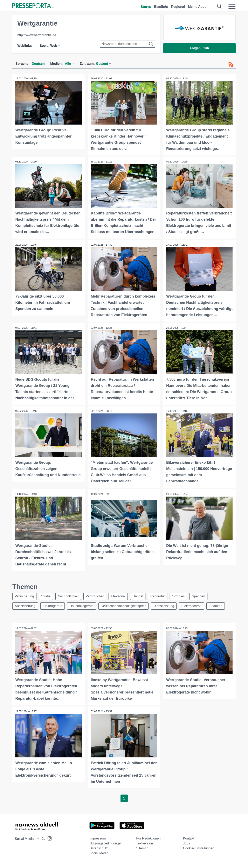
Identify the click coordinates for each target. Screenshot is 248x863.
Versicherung (24, 596)
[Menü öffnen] (232, 6)
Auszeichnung (25, 606)
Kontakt (188, 838)
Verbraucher (97, 596)
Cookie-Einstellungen (198, 848)
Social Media (98, 853)
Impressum (97, 838)
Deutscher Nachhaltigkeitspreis (125, 606)
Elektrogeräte (53, 606)
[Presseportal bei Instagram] (48, 838)
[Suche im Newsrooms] (127, 44)
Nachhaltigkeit (69, 596)
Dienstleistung (166, 606)
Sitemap (142, 848)
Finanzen (219, 606)
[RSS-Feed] (231, 64)
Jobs (186, 843)
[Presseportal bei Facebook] (37, 838)
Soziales (183, 596)
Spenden (203, 596)
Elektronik (120, 596)
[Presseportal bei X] (42, 838)
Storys (146, 6)
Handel (141, 596)
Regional (178, 6)
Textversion (144, 843)
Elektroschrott (195, 606)
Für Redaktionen (148, 838)
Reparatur (161, 596)
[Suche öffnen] (219, 6)
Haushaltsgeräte (83, 606)
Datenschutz (98, 848)
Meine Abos (197, 6)
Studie (46, 596)
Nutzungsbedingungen (105, 843)
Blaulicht (161, 6)
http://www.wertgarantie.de (36, 35)
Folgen (199, 48)
